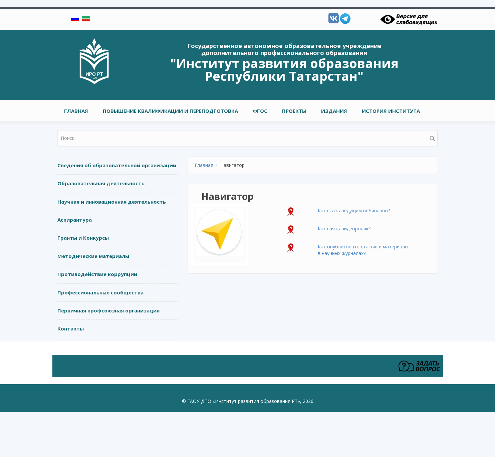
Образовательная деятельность (101, 183)
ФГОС (260, 110)
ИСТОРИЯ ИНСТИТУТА (391, 110)
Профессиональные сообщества (100, 292)
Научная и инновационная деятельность (111, 201)
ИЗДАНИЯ (334, 110)
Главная (76, 110)
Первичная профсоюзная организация (108, 310)
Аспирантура (74, 219)
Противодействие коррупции (97, 274)
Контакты (70, 328)
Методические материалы (93, 256)
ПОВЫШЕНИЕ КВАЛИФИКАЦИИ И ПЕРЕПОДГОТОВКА (170, 110)
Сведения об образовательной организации (116, 165)
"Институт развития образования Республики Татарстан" (284, 69)
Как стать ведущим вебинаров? (354, 210)
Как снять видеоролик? (344, 228)
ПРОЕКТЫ (294, 110)
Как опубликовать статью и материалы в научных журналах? (363, 249)
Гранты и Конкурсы (83, 237)
